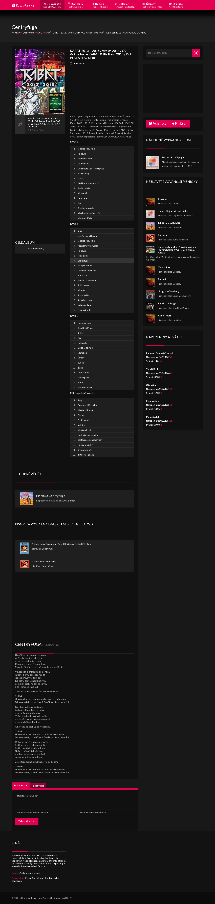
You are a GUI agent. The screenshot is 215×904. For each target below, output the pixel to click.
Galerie (125, 5)
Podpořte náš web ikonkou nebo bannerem (35, 879)
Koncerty (76, 5)
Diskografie (52, 5)
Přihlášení (179, 123)
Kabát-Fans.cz (25, 5)
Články (152, 5)
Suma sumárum (48, 561)
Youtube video (35, 248)
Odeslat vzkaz (27, 821)
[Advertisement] (40, 184)
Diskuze (176, 5)
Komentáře (20, 785)
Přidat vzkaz (38, 785)
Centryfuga (57, 496)
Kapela (100, 5)
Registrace (157, 123)
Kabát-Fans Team (33, 898)
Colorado (71, 500)
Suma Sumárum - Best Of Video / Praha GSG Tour (66, 544)
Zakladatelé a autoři (29, 873)
